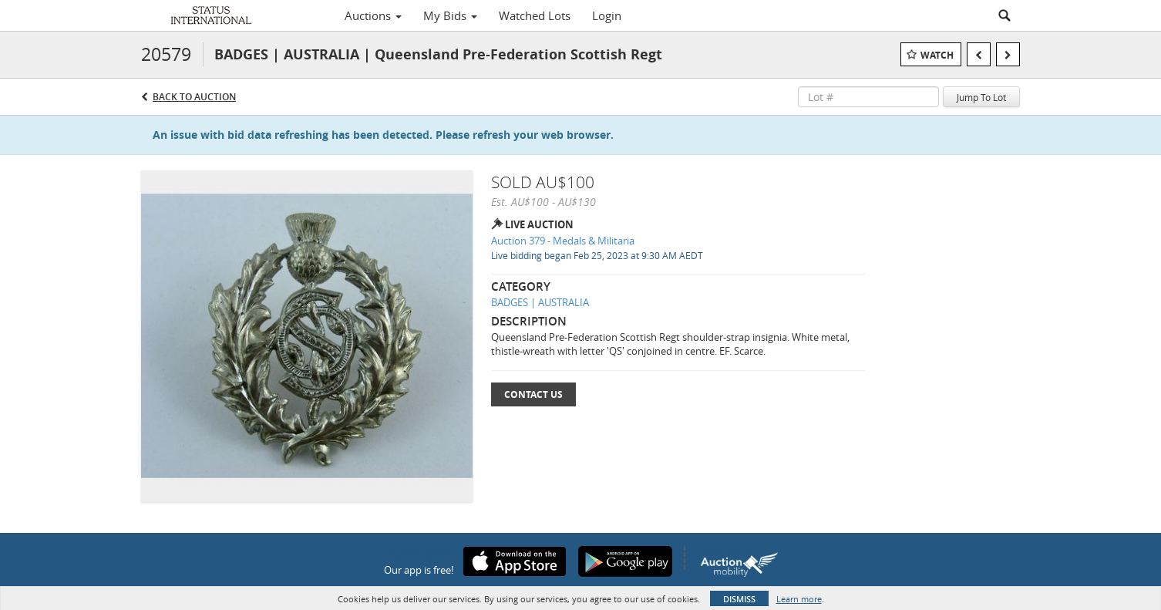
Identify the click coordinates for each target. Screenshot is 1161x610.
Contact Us (533, 394)
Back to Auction (194, 96)
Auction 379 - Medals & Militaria (562, 241)
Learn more (799, 599)
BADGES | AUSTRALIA (540, 302)
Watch (937, 55)
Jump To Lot (981, 97)
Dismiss (739, 599)
